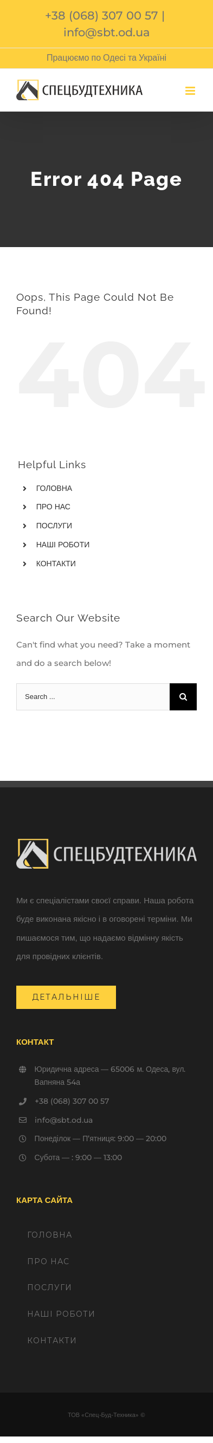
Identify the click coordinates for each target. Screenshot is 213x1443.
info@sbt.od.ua (106, 32)
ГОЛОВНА (54, 488)
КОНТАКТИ (56, 563)
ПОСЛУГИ (54, 525)
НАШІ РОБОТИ (63, 544)
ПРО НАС (53, 507)
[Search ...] (93, 696)
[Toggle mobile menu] (191, 90)
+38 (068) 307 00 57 (101, 15)
